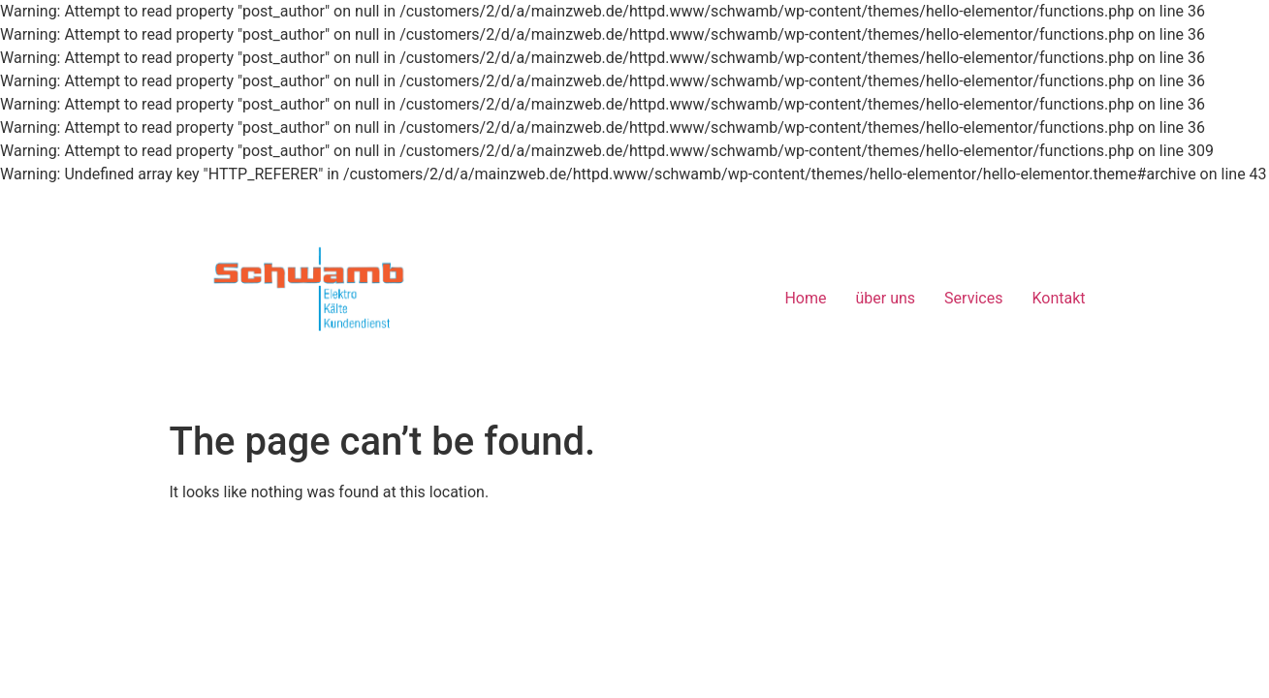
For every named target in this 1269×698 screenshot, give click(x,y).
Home (805, 298)
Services (973, 298)
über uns (886, 298)
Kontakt (1058, 298)
